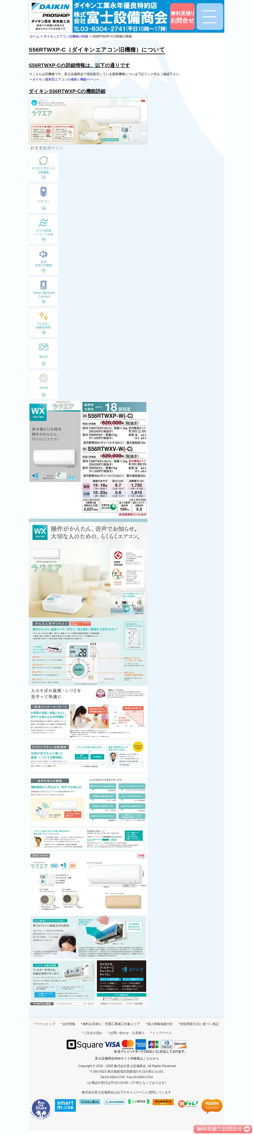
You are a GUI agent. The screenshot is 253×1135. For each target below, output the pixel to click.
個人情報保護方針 (160, 1024)
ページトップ (45, 1024)
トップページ (161, 1033)
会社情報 (68, 1024)
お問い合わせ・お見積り (127, 1033)
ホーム (34, 36)
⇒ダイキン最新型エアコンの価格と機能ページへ (64, 79)
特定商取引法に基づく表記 (199, 1024)
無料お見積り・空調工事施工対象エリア (111, 1024)
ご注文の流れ (92, 1033)
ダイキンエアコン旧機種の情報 (65, 36)
